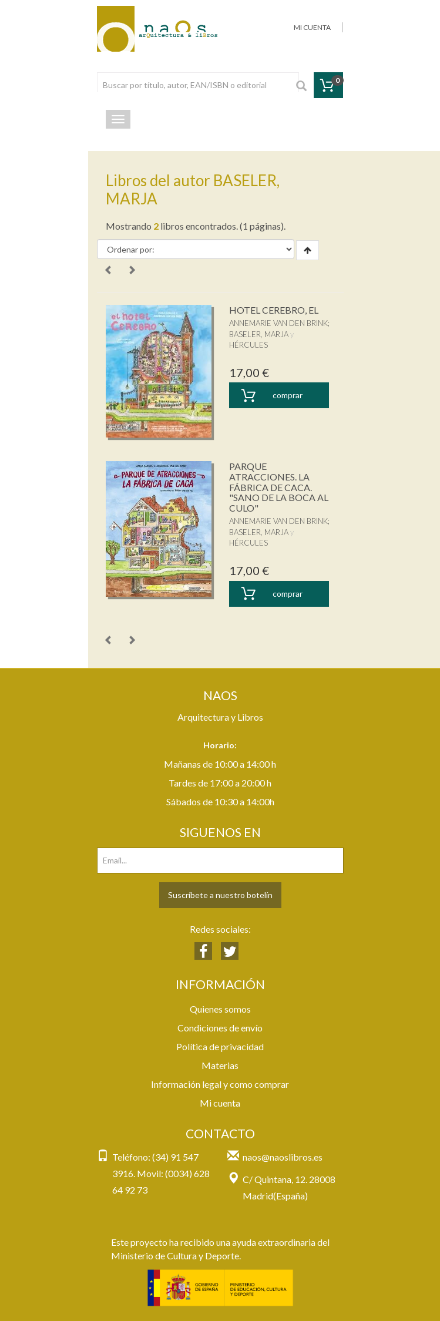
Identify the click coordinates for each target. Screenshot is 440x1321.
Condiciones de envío (220, 1027)
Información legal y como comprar (220, 1084)
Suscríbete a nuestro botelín (220, 895)
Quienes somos (220, 1008)
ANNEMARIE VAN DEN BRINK (278, 323)
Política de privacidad (220, 1046)
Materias (220, 1065)
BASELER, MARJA (258, 334)
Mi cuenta (220, 1102)
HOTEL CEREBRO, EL (273, 309)
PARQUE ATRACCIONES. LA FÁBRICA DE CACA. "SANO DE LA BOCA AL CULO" (278, 486)
